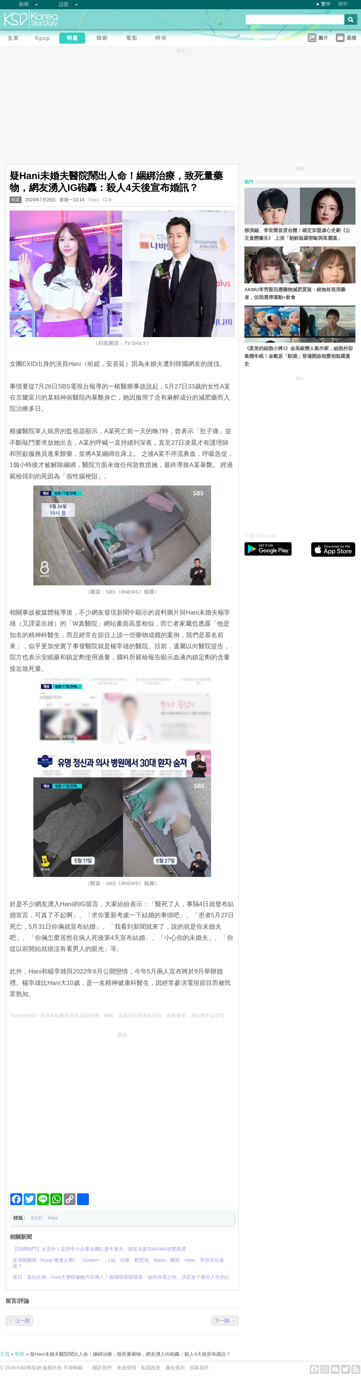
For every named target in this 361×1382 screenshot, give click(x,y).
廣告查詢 (175, 1368)
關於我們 (102, 1368)
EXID (36, 1218)
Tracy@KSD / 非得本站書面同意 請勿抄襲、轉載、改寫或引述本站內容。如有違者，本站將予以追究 (117, 1015)
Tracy (93, 199)
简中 (343, 4)
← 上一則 (19, 1321)
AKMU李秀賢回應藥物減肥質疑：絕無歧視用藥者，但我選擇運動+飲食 (294, 293)
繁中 (326, 4)
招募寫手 (199, 1368)
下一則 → (225, 1321)
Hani (53, 1218)
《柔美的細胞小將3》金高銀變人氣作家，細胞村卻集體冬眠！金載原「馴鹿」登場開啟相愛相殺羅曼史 (298, 356)
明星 (15, 199)
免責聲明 (126, 1368)
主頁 (5, 1354)
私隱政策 (150, 1368)
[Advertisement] (69, 1109)
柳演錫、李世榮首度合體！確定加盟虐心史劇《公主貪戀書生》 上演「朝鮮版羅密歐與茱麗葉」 (297, 234)
